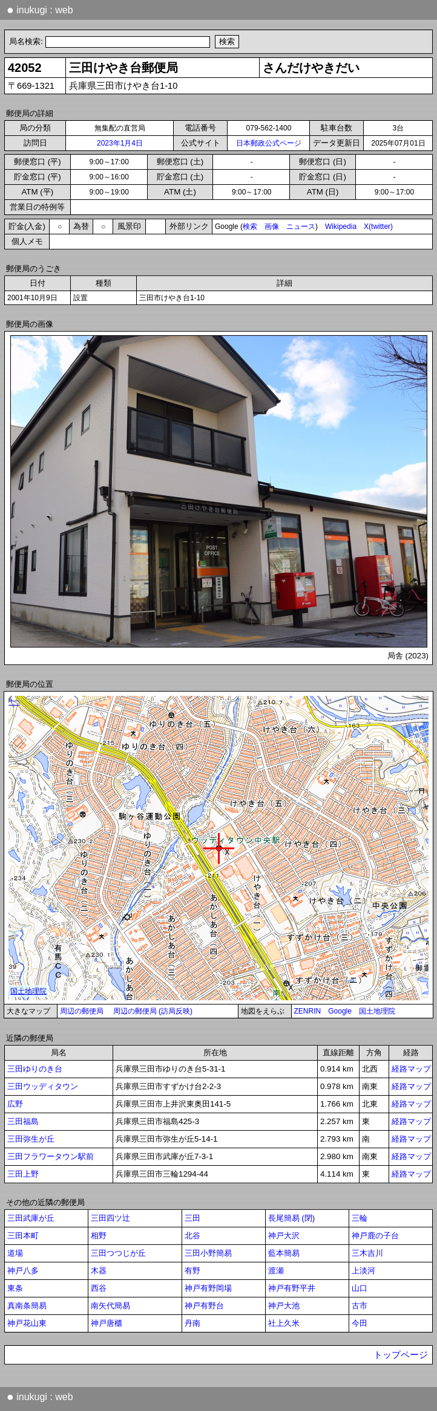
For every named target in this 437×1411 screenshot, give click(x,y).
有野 (192, 1270)
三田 (192, 1218)
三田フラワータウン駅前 (50, 1156)
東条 (15, 1288)
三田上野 (23, 1173)
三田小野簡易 (208, 1253)
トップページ (400, 1355)
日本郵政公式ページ (268, 143)
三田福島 (23, 1121)
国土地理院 (377, 1011)
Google (340, 1011)
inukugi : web (40, 9)
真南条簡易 (27, 1305)
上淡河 (363, 1270)
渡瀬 (276, 1270)
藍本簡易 (284, 1253)
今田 (359, 1323)
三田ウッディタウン (42, 1086)
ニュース (300, 226)
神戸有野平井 (291, 1288)
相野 (99, 1235)
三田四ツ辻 (110, 1218)
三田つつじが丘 (118, 1253)
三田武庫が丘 (30, 1218)
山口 (359, 1288)
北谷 (192, 1235)
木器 (99, 1270)
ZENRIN (307, 1011)
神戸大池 (284, 1305)
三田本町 (23, 1235)
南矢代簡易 (110, 1305)
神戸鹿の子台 (375, 1235)
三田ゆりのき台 (34, 1068)
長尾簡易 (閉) (291, 1218)
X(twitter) (378, 226)
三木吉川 (367, 1253)
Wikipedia (340, 226)
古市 (359, 1305)
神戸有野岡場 (208, 1288)
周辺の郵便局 (82, 1011)
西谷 (99, 1288)
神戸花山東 (27, 1323)
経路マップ (411, 1068)
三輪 (359, 1218)
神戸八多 (23, 1270)
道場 (15, 1253)
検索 (250, 226)
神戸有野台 (204, 1305)
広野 (15, 1103)
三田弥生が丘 (30, 1138)
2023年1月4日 (120, 143)
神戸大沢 (284, 1235)
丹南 (192, 1323)
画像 (271, 226)
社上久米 (284, 1323)
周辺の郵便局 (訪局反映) (152, 1011)
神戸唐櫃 (106, 1323)
